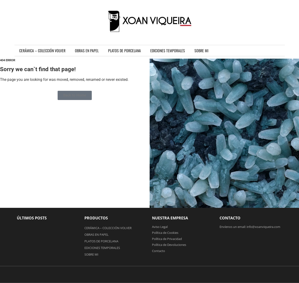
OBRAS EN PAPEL (87, 50)
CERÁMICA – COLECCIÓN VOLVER (42, 50)
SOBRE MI (201, 50)
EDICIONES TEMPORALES (167, 50)
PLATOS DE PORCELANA (124, 50)
